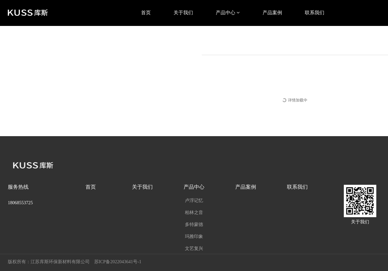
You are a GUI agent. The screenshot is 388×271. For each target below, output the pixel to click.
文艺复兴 (194, 248)
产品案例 (272, 12)
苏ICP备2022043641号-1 (117, 261)
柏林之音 (194, 212)
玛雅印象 (194, 236)
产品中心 (228, 12)
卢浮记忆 (194, 200)
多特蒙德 (194, 224)
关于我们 (183, 12)
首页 (146, 12)
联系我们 (314, 12)
